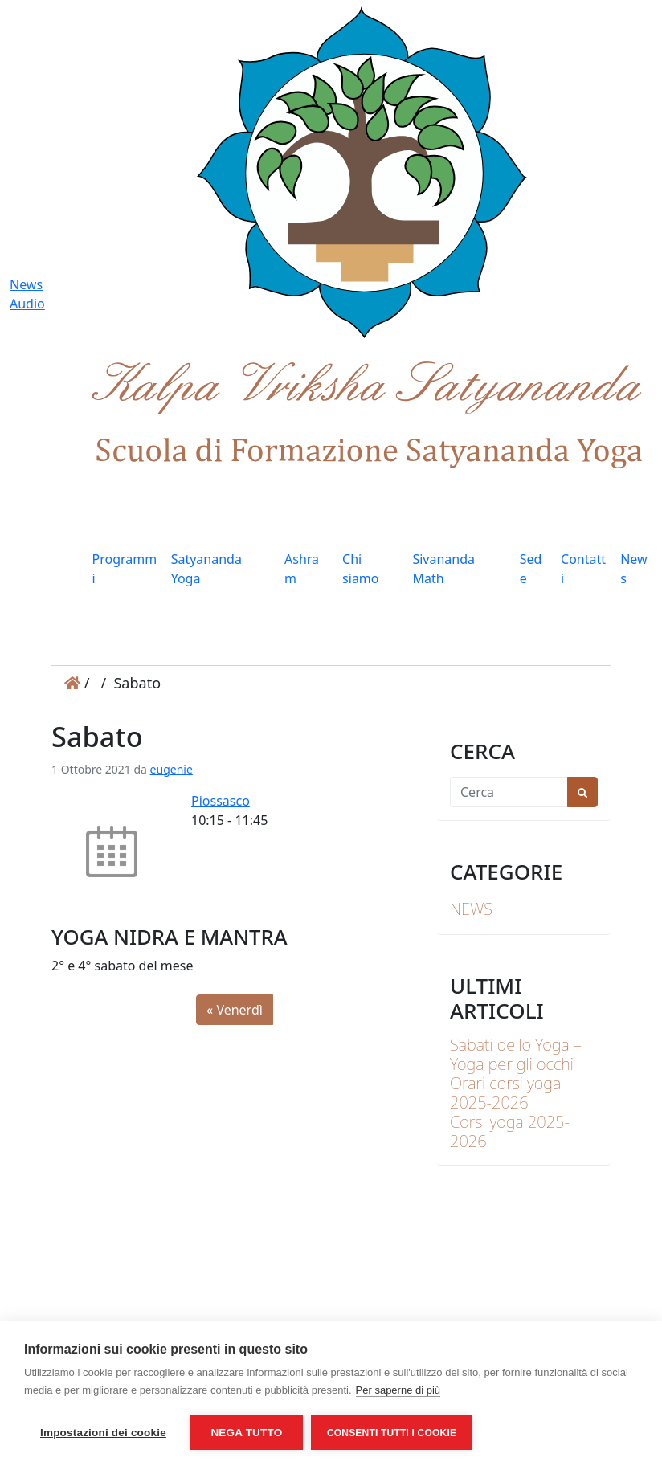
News (633, 568)
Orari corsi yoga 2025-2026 (505, 1092)
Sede (531, 568)
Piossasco (220, 801)
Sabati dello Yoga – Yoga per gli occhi (516, 1054)
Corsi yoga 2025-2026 (510, 1131)
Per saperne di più (398, 1390)
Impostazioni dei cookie (103, 1433)
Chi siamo (360, 568)
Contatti (583, 568)
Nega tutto (246, 1433)
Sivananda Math (443, 568)
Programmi (124, 568)
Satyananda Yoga (206, 568)
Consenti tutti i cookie (391, 1433)
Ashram (301, 568)
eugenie (171, 769)
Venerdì (239, 1010)
